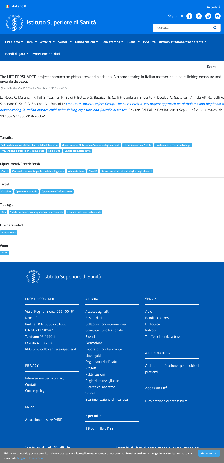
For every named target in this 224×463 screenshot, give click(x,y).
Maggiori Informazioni (31, 458)
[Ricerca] (181, 28)
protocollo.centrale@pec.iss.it (54, 349)
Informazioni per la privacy (45, 378)
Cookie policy (34, 390)
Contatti (31, 384)
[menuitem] (14, 42)
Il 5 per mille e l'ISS (99, 428)
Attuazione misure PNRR (43, 419)
